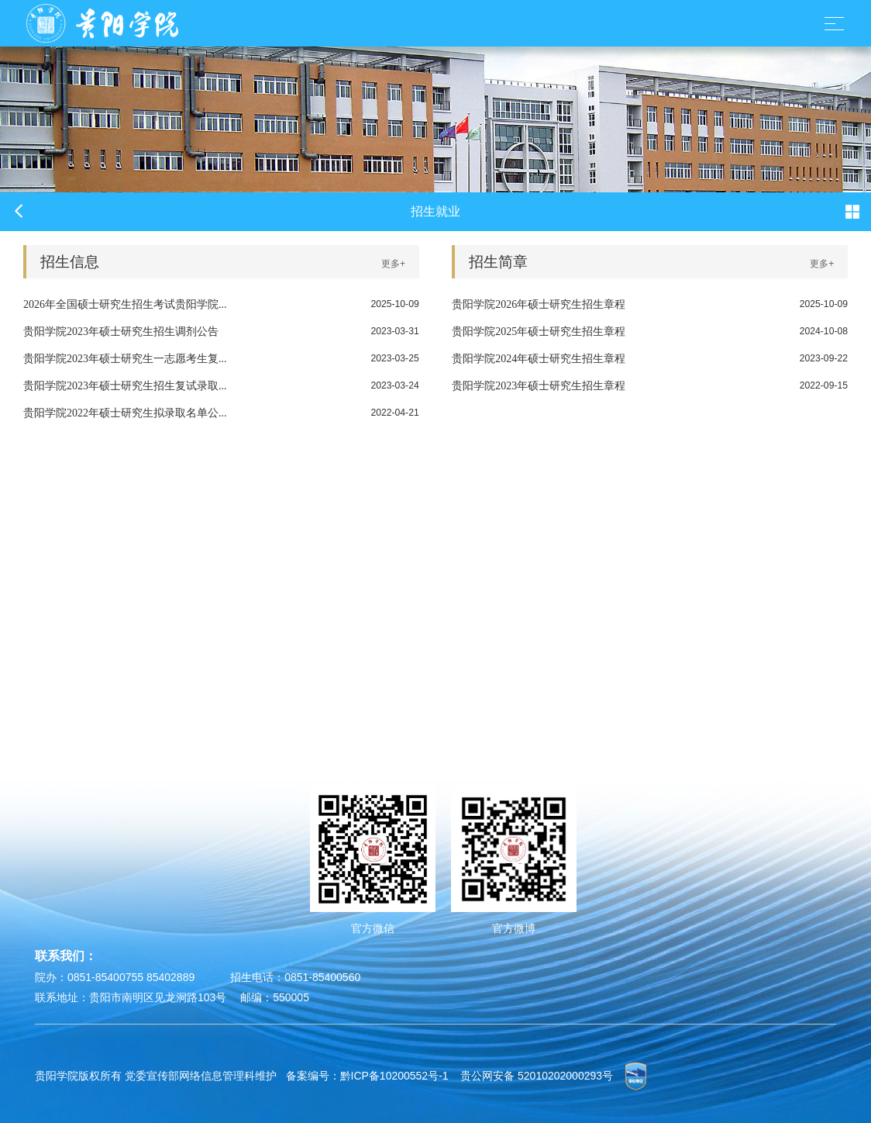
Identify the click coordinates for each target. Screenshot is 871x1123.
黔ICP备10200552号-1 (394, 1075)
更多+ (393, 263)
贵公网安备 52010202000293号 (536, 1075)
